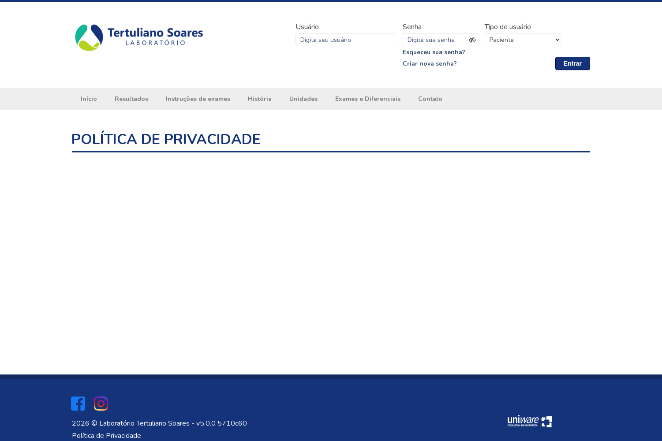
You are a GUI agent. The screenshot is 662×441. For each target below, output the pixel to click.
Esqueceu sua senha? (434, 52)
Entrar (573, 63)
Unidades (303, 99)
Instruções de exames (198, 99)
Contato (430, 99)
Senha (412, 27)
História (260, 99)
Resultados (131, 99)
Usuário (307, 27)
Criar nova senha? (430, 63)
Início (89, 99)
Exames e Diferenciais (367, 99)
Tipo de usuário (508, 27)
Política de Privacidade (106, 436)
